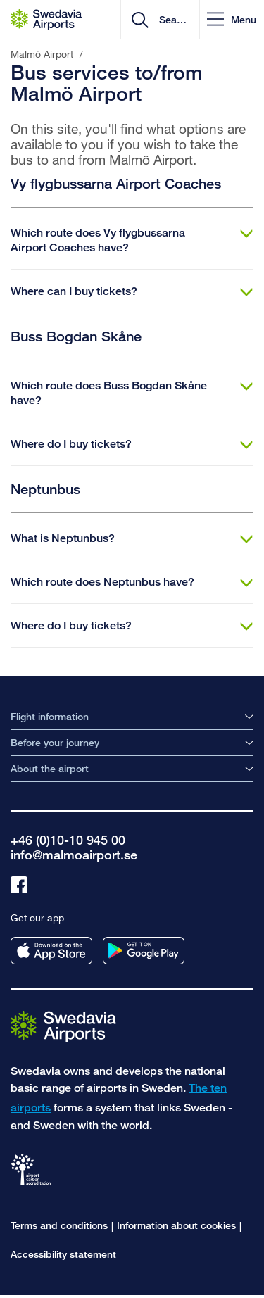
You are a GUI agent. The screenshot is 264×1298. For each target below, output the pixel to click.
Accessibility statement (63, 1254)
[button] (231, 19)
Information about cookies (176, 1225)
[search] (171, 20)
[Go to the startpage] (63, 1025)
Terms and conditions (59, 1225)
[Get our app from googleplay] (143, 950)
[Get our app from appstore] (51, 950)
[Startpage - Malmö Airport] (46, 19)
